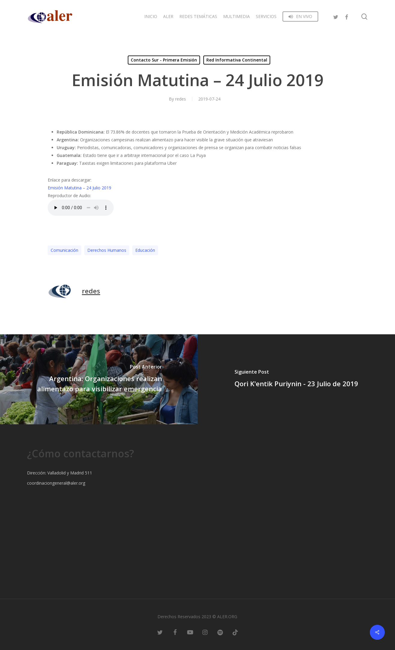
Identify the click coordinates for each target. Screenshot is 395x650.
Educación (145, 250)
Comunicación (64, 250)
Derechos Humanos (106, 250)
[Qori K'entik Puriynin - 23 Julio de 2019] (296, 379)
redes (180, 99)
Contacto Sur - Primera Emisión (164, 60)
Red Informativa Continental (236, 60)
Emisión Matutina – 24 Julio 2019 (79, 188)
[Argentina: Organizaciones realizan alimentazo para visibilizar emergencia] (99, 379)
